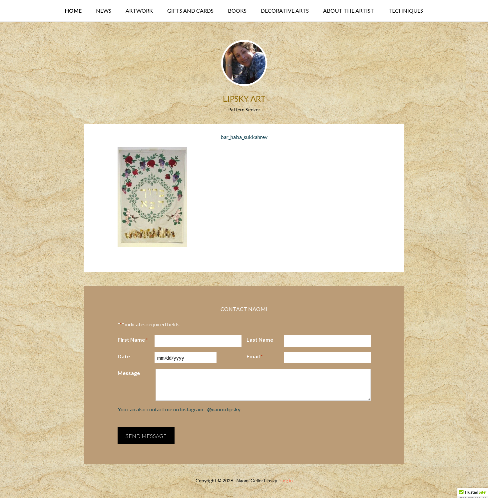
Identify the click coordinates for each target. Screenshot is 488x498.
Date (124, 356)
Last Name (259, 339)
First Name (133, 340)
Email (254, 356)
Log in (286, 480)
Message (129, 373)
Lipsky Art (244, 98)
